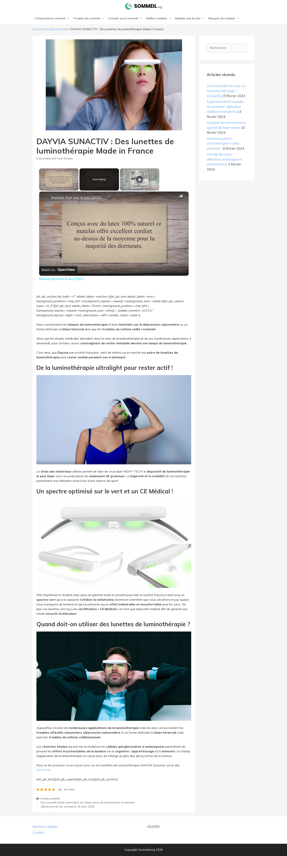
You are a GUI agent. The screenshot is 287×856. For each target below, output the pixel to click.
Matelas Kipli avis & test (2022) (76, 197)
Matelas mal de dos (191, 18)
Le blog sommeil (56, 29)
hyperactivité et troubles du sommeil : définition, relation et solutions (225, 107)
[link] (45, 198)
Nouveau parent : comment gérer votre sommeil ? (223, 143)
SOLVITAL (43, 770)
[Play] (140, 179)
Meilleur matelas (159, 18)
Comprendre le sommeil (52, 18)
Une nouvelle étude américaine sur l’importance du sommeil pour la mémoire (87, 802)
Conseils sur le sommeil (126, 18)
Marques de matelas (225, 18)
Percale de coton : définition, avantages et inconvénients (224, 159)
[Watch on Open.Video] (58, 270)
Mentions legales (45, 826)
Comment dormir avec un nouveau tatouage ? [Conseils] (226, 91)
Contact (38, 832)
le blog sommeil (49, 798)
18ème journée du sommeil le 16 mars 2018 (67, 806)
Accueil (37, 29)
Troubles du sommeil (89, 18)
